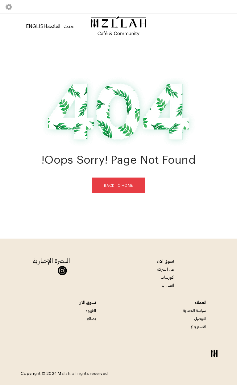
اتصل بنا (167, 285)
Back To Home (118, 185)
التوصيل (200, 318)
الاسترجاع (198, 326)
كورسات (167, 277)
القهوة (90, 310)
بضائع (91, 318)
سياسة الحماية (194, 310)
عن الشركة (165, 269)
